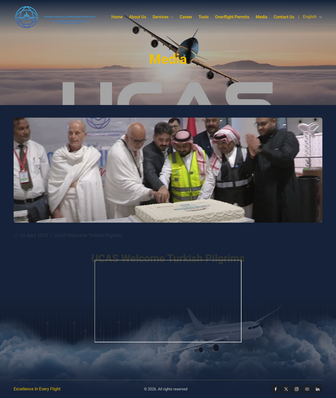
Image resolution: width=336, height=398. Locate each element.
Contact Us (284, 16)
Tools (203, 16)
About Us (137, 16)
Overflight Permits (232, 16)
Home (117, 16)
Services (163, 16)
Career (186, 16)
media (261, 16)
